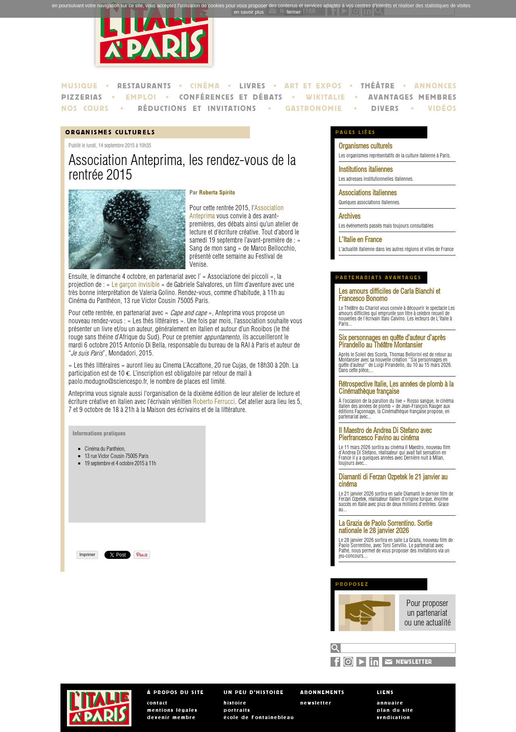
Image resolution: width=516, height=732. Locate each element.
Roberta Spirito (216, 192)
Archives (349, 216)
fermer (294, 12)
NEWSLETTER (414, 662)
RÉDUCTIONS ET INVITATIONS (197, 109)
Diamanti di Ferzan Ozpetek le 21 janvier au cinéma (393, 480)
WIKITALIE (325, 97)
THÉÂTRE (378, 86)
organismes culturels (110, 132)
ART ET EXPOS (313, 86)
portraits (237, 710)
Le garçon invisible (136, 284)
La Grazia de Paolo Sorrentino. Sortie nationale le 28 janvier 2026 (385, 527)
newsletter (316, 703)
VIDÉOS (442, 109)
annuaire (390, 703)
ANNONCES (435, 86)
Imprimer (87, 554)
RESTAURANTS (144, 86)
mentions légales (172, 710)
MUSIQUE (79, 86)
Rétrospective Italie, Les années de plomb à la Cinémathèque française (396, 387)
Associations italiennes (368, 192)
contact (157, 703)
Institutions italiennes (366, 169)
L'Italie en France (360, 239)
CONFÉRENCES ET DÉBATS (230, 97)
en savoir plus (249, 12)
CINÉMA (205, 86)
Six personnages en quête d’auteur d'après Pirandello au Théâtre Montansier (392, 341)
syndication (393, 717)
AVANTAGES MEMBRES (412, 97)
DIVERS (385, 109)
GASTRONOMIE (313, 109)
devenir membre (171, 717)
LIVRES (252, 86)
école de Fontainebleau (259, 717)
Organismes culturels (365, 146)
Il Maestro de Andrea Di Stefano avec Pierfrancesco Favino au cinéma (385, 434)
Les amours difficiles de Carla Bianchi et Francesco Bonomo (389, 295)
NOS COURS (85, 109)
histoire (235, 703)
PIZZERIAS (81, 97)
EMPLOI (141, 97)
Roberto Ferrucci (214, 401)
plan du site (395, 710)
